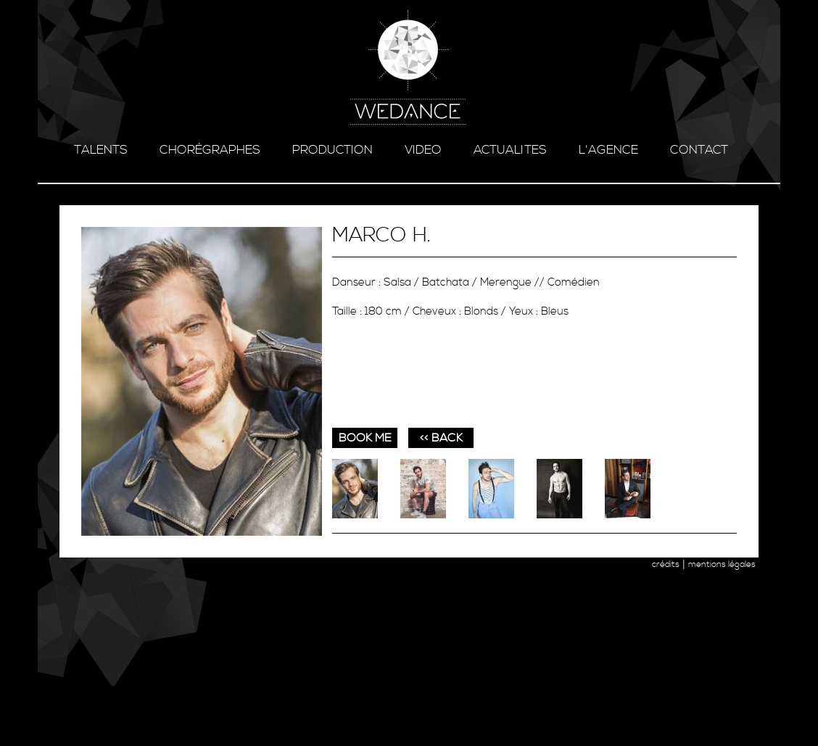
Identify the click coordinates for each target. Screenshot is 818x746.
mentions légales (722, 564)
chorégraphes (210, 150)
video (423, 150)
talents (101, 150)
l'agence (608, 150)
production (332, 150)
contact (699, 150)
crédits (665, 564)
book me (365, 438)
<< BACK (441, 438)
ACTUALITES (510, 150)
